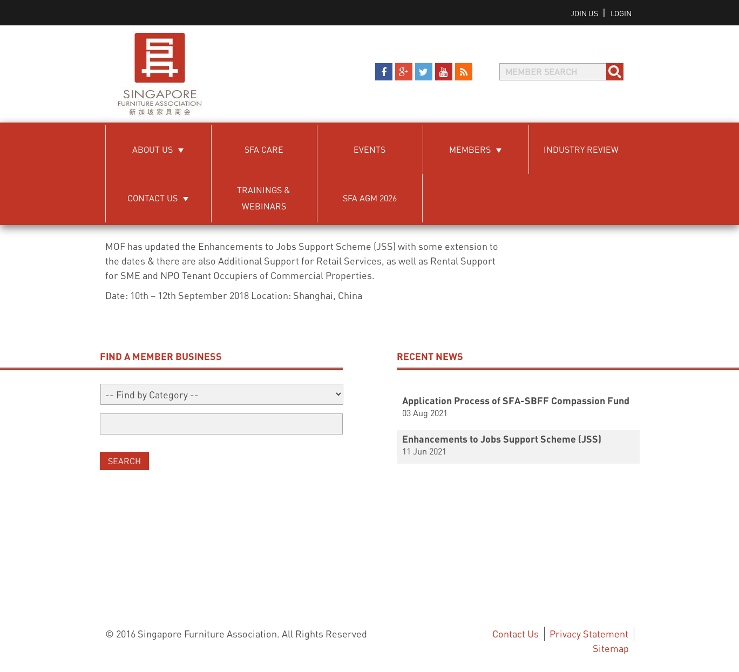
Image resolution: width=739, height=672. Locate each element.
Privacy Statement (589, 634)
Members (470, 149)
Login (621, 13)
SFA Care (264, 149)
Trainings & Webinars (263, 198)
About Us (152, 149)
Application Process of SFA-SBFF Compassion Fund (515, 400)
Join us (585, 13)
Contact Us (152, 198)
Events (369, 149)
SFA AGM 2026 (370, 198)
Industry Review (581, 149)
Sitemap (611, 648)
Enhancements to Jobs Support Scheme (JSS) (501, 439)
